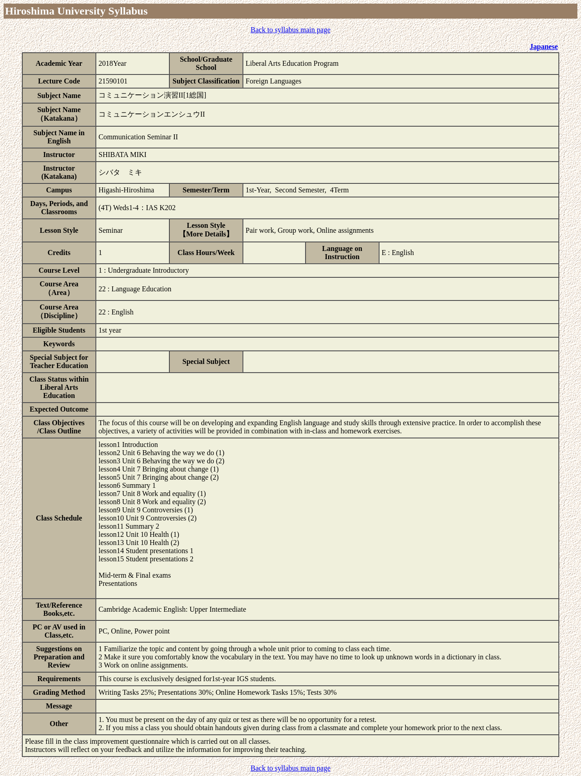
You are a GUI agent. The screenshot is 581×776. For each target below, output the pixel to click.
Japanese (544, 46)
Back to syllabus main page (290, 30)
